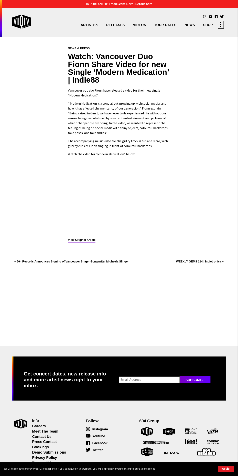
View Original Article (81, 239)
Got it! (225, 468)
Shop (208, 25)
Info (35, 421)
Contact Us (42, 437)
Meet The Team (45, 431)
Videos (139, 25)
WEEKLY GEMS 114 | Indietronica (198, 261)
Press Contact (44, 442)
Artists (88, 25)
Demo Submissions (49, 452)
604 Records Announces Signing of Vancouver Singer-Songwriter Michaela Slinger (73, 261)
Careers (39, 426)
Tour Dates (165, 25)
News (190, 25)
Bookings (40, 447)
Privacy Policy (44, 458)
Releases (115, 25)
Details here (143, 4)
